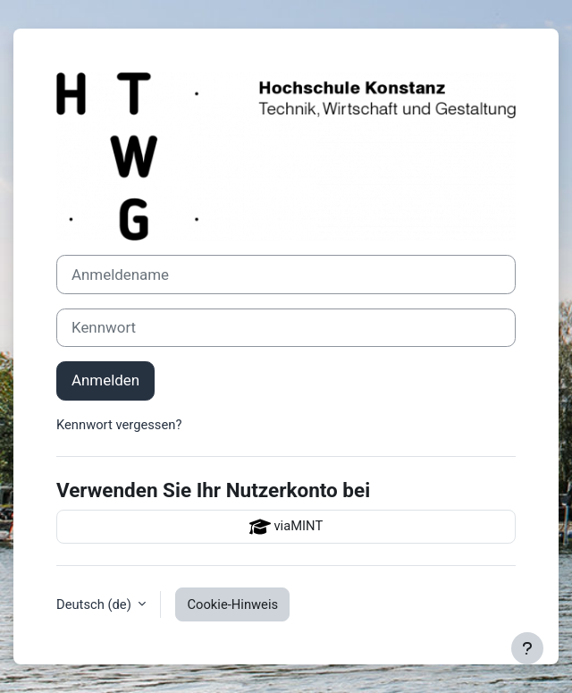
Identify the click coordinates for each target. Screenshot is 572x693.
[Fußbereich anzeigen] (527, 648)
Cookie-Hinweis (232, 604)
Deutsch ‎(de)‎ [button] (95, 604)
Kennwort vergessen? (118, 425)
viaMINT (286, 526)
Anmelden (105, 380)
